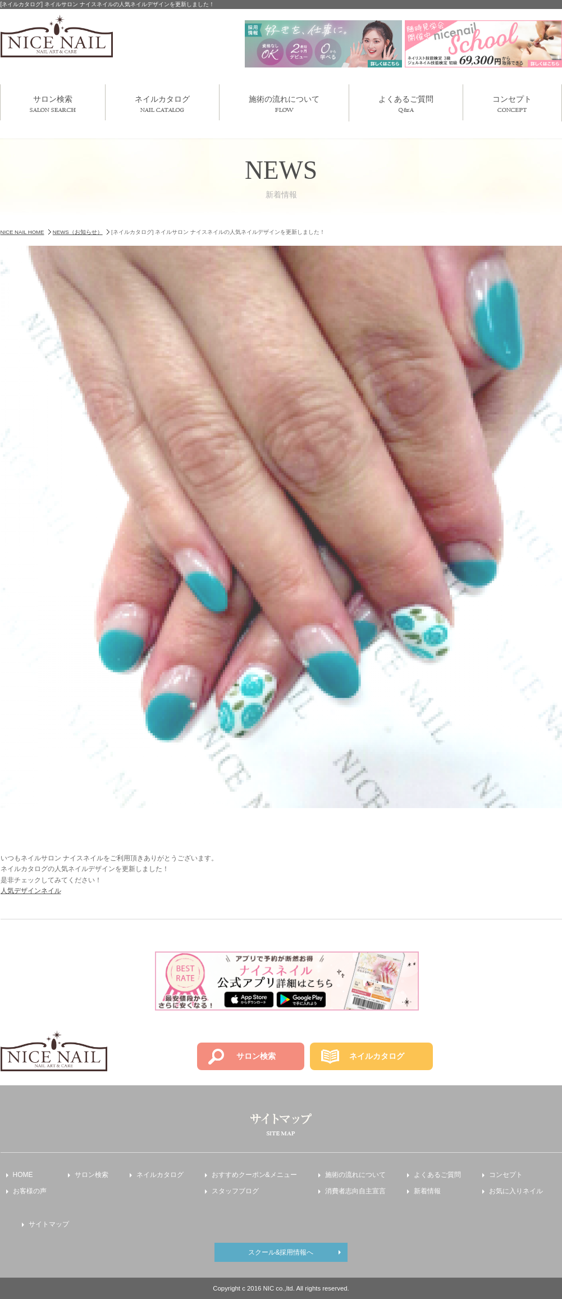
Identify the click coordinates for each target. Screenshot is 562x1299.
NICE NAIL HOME (22, 232)
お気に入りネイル (516, 1191)
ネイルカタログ (162, 103)
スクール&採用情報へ (280, 1252)
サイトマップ (49, 1224)
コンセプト (512, 103)
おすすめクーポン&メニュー (254, 1175)
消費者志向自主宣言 (355, 1191)
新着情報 (427, 1191)
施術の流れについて (284, 103)
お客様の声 (30, 1191)
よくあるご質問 (405, 103)
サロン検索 (53, 103)
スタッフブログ (235, 1191)
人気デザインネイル (31, 891)
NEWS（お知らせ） (78, 232)
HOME (23, 1175)
